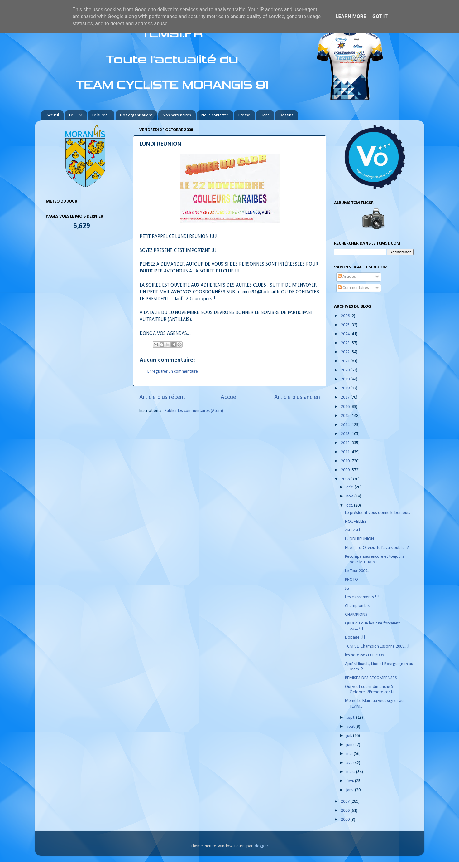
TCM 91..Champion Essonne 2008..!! (377, 646)
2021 (346, 361)
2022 (346, 352)
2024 (346, 334)
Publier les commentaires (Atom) (194, 411)
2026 (346, 316)
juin (349, 744)
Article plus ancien (297, 397)
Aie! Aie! (352, 530)
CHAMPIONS (356, 614)
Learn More (351, 16)
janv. (350, 790)
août (351, 726)
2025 (346, 325)
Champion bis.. (358, 606)
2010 (346, 461)
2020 (346, 370)
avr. (349, 763)
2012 (346, 443)
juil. (349, 735)
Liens (265, 115)
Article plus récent (162, 397)
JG (347, 588)
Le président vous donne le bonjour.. (377, 513)
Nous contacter (214, 115)
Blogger (261, 846)
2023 (346, 343)
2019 (346, 379)
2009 (346, 470)
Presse (244, 115)
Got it (380, 16)
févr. (350, 781)
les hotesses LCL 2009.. (365, 655)
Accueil (52, 115)
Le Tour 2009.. (357, 571)
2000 (346, 819)
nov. (350, 496)
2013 (346, 434)
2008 (346, 479)
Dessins (286, 115)
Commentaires (353, 288)
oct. (350, 505)
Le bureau (101, 115)
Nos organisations (136, 115)
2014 (346, 425)
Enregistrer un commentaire (172, 371)
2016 (346, 406)
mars (351, 772)
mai (350, 754)
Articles (347, 276)
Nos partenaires (177, 115)
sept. (351, 717)
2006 (346, 810)
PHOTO (351, 579)
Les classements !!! (362, 597)
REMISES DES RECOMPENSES (371, 678)
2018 (346, 388)
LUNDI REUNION (359, 539)
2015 (346, 416)
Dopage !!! (355, 637)
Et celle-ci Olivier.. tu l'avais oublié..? (377, 548)
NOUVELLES (355, 521)
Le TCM (75, 115)
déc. (350, 487)
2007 (346, 801)
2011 (346, 452)
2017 (346, 397)
